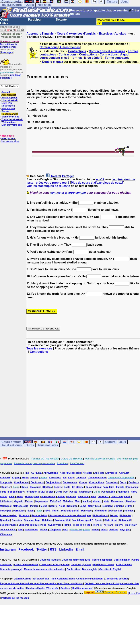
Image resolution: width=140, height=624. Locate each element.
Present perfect (8, 515)
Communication (97, 477)
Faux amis (132, 487)
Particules (19, 510)
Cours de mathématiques (76, 559)
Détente (61, 19)
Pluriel (55, 510)
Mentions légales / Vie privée (42, 588)
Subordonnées (8, 524)
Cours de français (50, 559)
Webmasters (8, 122)
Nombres (72, 506)
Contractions (49, 47)
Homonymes (32, 496)
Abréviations (51, 472)
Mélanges (5, 506)
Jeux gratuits (8, 138)
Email (79, 549)
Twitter (41, 549)
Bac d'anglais (89, 569)
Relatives (47, 520)
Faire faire (108, 487)
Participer (35, 19)
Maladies (68, 501)
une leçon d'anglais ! (10, 76)
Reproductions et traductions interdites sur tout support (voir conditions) (41, 583)
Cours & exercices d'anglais (76, 33)
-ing (27, 472)
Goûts (73, 491)
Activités (87, 472)
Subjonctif (125, 520)
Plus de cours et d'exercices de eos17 (97, 182)
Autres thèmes (69, 47)
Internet (71, 496)
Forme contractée (117, 57)
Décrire (58, 487)
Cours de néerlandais (26, 564)
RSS (53, 549)
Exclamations (93, 487)
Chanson (81, 477)
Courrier (6, 487)
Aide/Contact (8, 94)
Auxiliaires (55, 477)
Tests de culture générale (54, 564)
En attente (78, 487)
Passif (30, 510)
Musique (131, 501)
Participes (5, 510)
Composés (6, 482)
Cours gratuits (11, 441)
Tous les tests (8, 529)
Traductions (31, 529)
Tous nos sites (48, 445)
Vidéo (95, 529)
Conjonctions (53, 482)
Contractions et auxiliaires (107, 51)
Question (17, 520)
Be (64, 477)
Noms (82, 506)
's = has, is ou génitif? (87, 57)
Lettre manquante (121, 496)
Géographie (108, 491)
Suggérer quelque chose (32, 524)
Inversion (83, 496)
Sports (98, 520)
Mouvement (117, 501)
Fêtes (50, 491)
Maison (29, 501)
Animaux (5, 477)
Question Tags (32, 520)
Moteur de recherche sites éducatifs (44, 569)
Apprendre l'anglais (40, 33)
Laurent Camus (22, 578)
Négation (107, 506)
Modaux (97, 501)
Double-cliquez (52, 61)
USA (65, 529)
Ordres (129, 506)
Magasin (18, 501)
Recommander (9, 114)
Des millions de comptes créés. (9, 44)
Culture (110, 441)
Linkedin (66, 549)
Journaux (103, 496)
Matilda (87, 501)
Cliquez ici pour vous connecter (11, 35)
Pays (47, 510)
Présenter (125, 515)
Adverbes (111, 472)
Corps (123, 482)
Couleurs (134, 482)
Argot (25, 477)
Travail (43, 529)
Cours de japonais (81, 564)
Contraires (112, 482)
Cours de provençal (11, 569)
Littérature (6, 501)
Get (66, 491)
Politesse (86, 510)
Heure (19, 496)
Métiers (34, 506)
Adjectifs (99, 472)
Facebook (26, 549)
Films (3, 491)
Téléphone (55, 529)
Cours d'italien (122, 559)
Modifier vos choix (82, 588)
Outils (30, 4)
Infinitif (61, 496)
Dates (25, 487)
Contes (83, 482)
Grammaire (85, 491)
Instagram (8, 549)
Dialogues (35, 487)
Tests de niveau (82, 524)
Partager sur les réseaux (15, 598)
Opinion (118, 506)
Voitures (113, 529)
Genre (58, 491)
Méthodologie (20, 506)
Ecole (67, 487)
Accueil (5, 92)
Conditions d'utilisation (89, 578)
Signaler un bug (10, 116)
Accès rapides (9, 97)
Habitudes (123, 491)
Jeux (122, 441)
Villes (104, 529)
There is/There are (103, 524)
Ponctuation (100, 510)
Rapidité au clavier (103, 564)
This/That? (131, 524)
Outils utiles (73, 569)
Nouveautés (8, 105)
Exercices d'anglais (112, 33)
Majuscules (41, 501)
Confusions (37, 482)
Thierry (119, 524)
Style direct (110, 520)
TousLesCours (11, 4)
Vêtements (6, 534)
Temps (67, 524)
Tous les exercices (39, 348)
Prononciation (39, 515)
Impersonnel (48, 496)
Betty (71, 477)
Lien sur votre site (11, 124)
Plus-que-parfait (70, 510)
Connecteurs (70, 482)
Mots (106, 501)
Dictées (47, 487)
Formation (31, 491)
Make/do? (55, 501)
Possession (115, 510)
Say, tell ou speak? (82, 520)
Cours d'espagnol (102, 559)
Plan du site (8, 108)
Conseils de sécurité (116, 578)
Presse (5, 111)
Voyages (125, 529)
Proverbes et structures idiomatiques (70, 515)
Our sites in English (110, 569)
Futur (42, 491)
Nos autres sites (10, 141)
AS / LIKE (36, 472)
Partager (68, 176)
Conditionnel (21, 482)
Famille (120, 487)
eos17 (100, 179)
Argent (16, 477)
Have (11, 496)
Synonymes (54, 524)
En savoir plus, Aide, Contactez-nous (54, 578)
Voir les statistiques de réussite (48, 185)
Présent (114, 515)
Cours (4, 19)
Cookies (65, 588)
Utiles (4, 23)
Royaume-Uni (62, 520)
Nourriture (94, 506)
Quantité (5, 520)
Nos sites (44, 4)
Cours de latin (124, 564)
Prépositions (100, 515)
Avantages (7, 52)
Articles (34, 477)
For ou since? (16, 491)
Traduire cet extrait (12, 119)
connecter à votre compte (68, 192)
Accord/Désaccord (70, 472)
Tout (20, 529)
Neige (62, 506)
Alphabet (124, 472)
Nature (53, 506)
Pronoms (24, 515)
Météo (43, 506)
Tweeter (55, 176)
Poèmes (129, 510)
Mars (77, 501)
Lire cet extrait (9, 100)
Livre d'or (6, 103)
